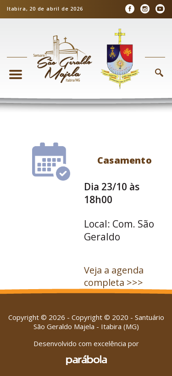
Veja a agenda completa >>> (114, 276)
